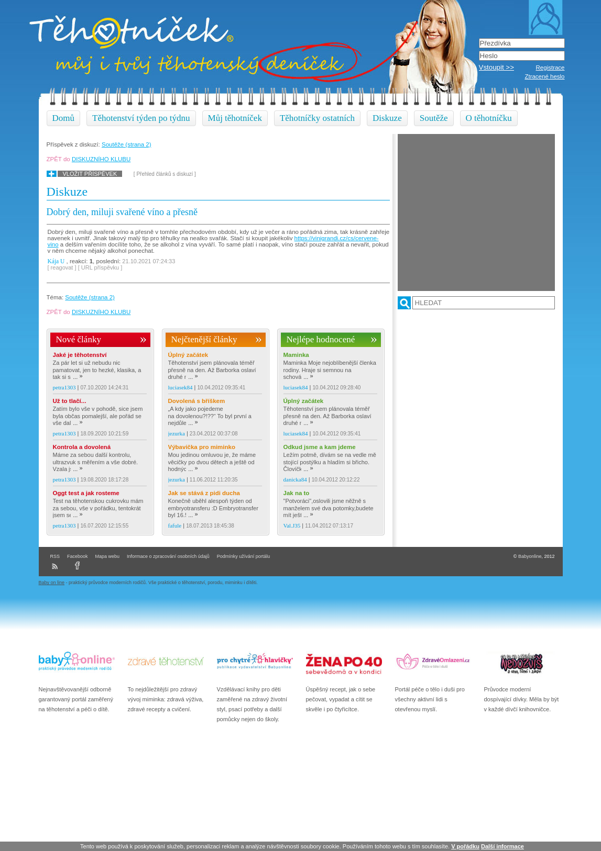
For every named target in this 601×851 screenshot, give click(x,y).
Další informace (502, 846)
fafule (175, 525)
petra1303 (64, 387)
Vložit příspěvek (90, 174)
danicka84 (295, 479)
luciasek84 (180, 387)
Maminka (296, 355)
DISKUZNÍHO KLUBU (101, 159)
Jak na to (296, 493)
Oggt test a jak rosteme (86, 493)
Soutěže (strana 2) (126, 144)
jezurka (176, 433)
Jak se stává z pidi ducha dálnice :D (204, 493)
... (77, 377)
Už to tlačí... (69, 401)
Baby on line (52, 582)
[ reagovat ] (62, 267)
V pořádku (465, 846)
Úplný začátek (188, 355)
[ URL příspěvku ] (100, 267)
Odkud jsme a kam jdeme (319, 447)
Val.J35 (292, 525)
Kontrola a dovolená (82, 447)
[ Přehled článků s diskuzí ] (165, 174)
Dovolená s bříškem (196, 401)
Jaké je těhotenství (80, 355)
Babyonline (530, 556)
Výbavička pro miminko (201, 447)
